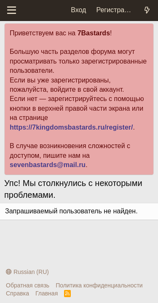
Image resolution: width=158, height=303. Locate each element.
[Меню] (11, 10)
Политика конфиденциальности (99, 285)
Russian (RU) (27, 271)
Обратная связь (27, 285)
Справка (17, 293)
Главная (46, 293)
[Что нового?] (146, 10)
